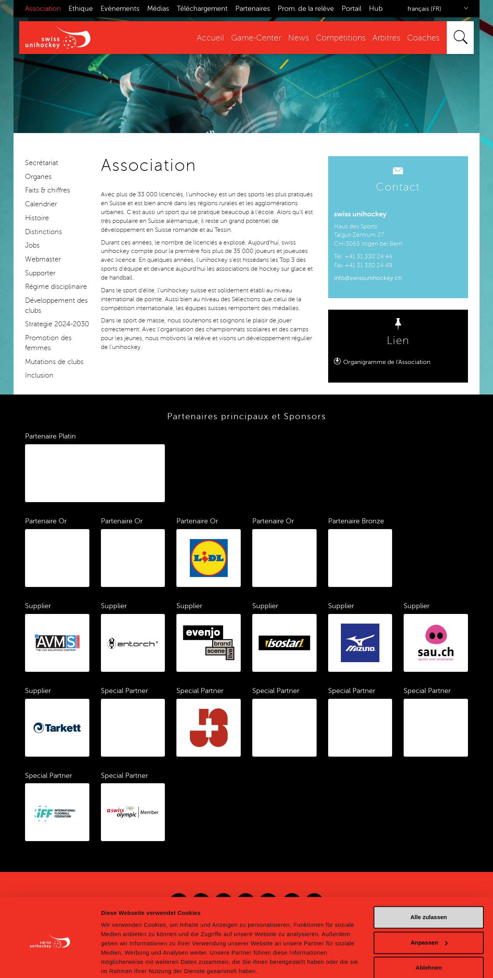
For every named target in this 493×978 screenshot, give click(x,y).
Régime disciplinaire (56, 286)
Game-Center (256, 38)
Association (43, 8)
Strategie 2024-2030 (57, 324)
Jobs (32, 245)
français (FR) (424, 8)
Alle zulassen (428, 887)
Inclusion (39, 375)
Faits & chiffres (47, 190)
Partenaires (252, 8)
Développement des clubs (56, 305)
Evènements (120, 8)
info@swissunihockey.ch (368, 278)
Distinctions (43, 232)
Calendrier (41, 204)
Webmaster (43, 259)
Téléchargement (202, 8)
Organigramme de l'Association (386, 362)
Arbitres (386, 38)
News (298, 38)
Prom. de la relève (306, 8)
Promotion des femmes (48, 343)
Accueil (210, 38)
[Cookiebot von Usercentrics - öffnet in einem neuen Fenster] (50, 963)
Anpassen (429, 912)
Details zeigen (120, 962)
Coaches (423, 38)
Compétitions (341, 38)
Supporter (40, 273)
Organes (38, 176)
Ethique (81, 8)
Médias (158, 8)
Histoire (37, 218)
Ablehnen (429, 938)
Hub (376, 8)
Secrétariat (41, 163)
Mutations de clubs (54, 362)
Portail (351, 8)
